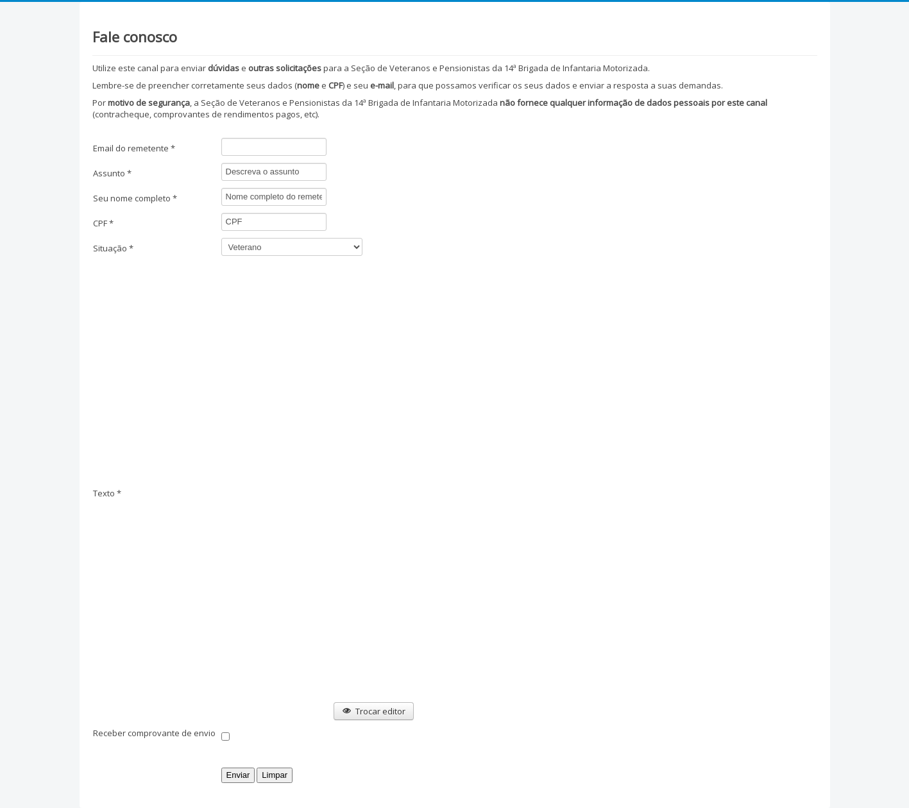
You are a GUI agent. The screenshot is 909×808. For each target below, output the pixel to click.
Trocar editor (373, 711)
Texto (107, 493)
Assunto (112, 173)
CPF (103, 223)
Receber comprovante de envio (154, 733)
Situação (113, 248)
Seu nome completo (135, 198)
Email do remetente (134, 148)
